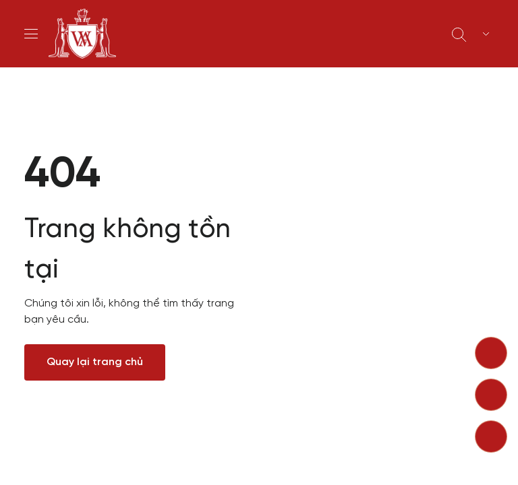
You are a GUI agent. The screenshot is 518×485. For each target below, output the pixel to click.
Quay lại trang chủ (95, 362)
